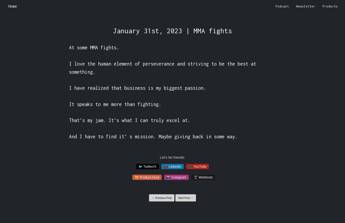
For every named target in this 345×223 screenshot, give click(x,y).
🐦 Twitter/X (147, 166)
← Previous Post (162, 197)
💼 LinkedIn (172, 166)
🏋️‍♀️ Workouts (203, 177)
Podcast (282, 6)
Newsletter (305, 6)
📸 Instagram (176, 177)
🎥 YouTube (198, 166)
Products (330, 6)
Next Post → (185, 197)
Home (12, 6)
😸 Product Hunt (147, 177)
